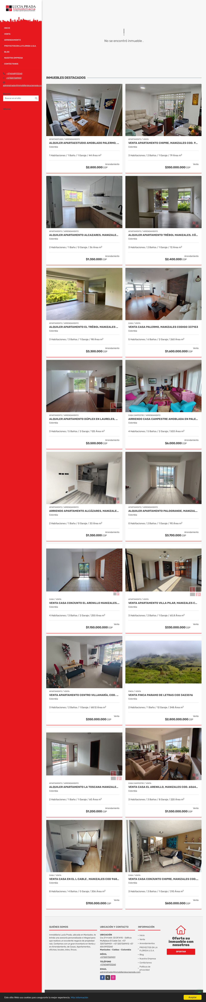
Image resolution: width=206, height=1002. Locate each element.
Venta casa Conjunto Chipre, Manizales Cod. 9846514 (163, 879)
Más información (79, 997)
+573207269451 (13, 78)
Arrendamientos (147, 943)
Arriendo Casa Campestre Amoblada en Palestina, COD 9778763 (163, 419)
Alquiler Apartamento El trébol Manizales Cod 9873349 (84, 327)
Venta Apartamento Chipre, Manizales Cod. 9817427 (163, 143)
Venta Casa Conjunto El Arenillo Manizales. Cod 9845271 (84, 603)
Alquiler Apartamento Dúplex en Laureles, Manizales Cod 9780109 (84, 419)
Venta (7, 34)
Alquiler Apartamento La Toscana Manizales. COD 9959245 (84, 787)
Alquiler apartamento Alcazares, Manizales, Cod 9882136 (84, 235)
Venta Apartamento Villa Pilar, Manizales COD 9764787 (163, 603)
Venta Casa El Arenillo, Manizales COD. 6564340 (163, 787)
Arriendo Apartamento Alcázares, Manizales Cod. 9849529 (84, 511)
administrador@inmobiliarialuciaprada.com (23, 85)
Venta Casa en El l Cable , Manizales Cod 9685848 (84, 879)
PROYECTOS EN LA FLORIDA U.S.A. (20, 46)
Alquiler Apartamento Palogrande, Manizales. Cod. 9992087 (163, 511)
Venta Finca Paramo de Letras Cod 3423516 (160, 695)
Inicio (7, 28)
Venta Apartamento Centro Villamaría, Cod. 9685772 (84, 695)
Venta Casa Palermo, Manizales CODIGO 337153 (163, 327)
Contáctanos (11, 64)
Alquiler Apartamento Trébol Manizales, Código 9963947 (163, 235)
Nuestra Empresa (13, 58)
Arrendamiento (12, 40)
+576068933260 (14, 73)
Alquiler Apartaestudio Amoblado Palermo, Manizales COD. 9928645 (84, 143)
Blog (6, 52)
